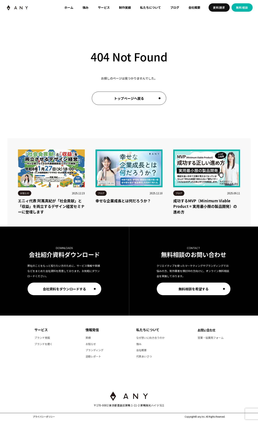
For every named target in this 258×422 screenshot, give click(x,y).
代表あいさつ (144, 356)
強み (85, 7)
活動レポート (93, 356)
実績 (88, 337)
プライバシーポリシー (44, 417)
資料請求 (219, 7)
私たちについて (150, 7)
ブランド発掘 (42, 337)
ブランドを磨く (43, 344)
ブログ (174, 7)
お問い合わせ (206, 330)
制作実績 (125, 7)
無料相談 (242, 7)
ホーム (68, 7)
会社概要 (194, 7)
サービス (104, 7)
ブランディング (94, 350)
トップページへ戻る (129, 98)
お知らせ (91, 344)
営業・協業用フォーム (211, 337)
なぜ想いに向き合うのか (150, 337)
